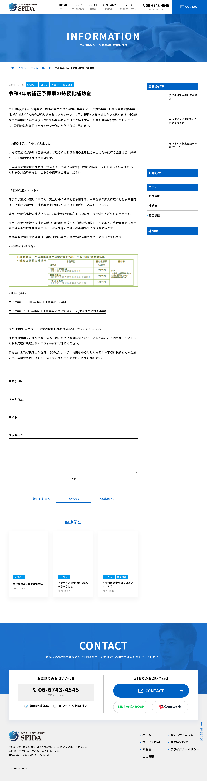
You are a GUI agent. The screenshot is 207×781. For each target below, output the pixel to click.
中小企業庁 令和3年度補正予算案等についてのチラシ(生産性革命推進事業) (57, 311)
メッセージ (16, 435)
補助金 (55, 84)
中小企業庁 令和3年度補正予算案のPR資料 (37, 302)
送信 (73, 479)
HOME (12, 68)
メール (17, 399)
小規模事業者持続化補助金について (32, 167)
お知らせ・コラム (28, 68)
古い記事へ (106, 499)
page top (201, 735)
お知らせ (46, 68)
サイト (13, 417)
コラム (44, 84)
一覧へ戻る (73, 499)
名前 (15, 381)
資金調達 (67, 84)
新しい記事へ (41, 499)
